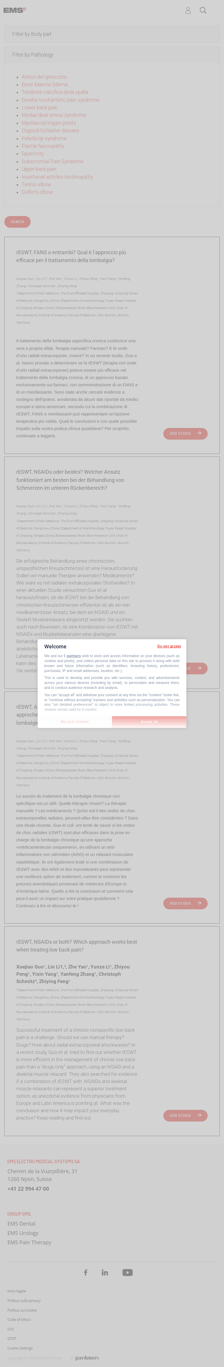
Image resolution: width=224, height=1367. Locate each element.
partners (74, 656)
